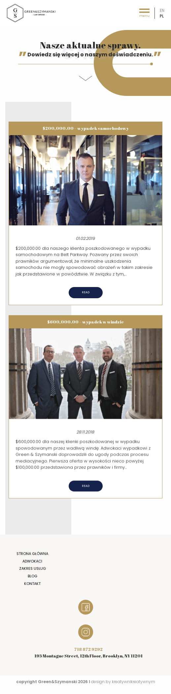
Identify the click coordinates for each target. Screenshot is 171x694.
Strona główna (32, 553)
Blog (32, 576)
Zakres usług (32, 568)
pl (162, 16)
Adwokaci (32, 561)
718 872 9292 (88, 649)
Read (85, 292)
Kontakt (32, 583)
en (162, 10)
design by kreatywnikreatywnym (123, 681)
